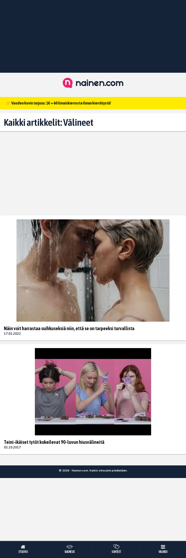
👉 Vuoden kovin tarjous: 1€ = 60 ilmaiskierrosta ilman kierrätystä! (58, 103)
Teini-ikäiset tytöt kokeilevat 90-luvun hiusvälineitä (54, 442)
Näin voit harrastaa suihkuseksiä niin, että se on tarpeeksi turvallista (69, 328)
